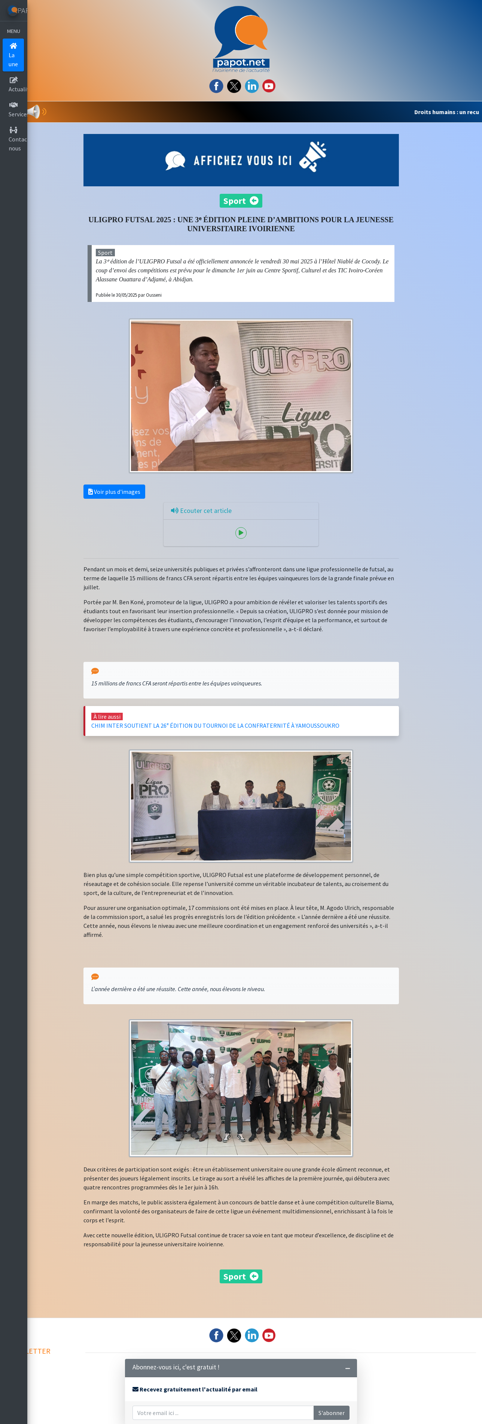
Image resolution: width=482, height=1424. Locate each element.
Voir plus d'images (137, 488)
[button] (39, 111)
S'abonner (339, 1413)
